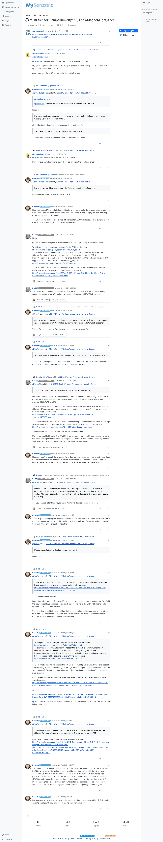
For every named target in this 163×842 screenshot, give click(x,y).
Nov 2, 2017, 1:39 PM (59, 31)
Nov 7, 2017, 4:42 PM (65, 540)
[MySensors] (11, 2)
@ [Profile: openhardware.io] (40, 57)
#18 (109, 721)
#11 (109, 381)
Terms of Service (105, 839)
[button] (11, 835)
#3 (109, 89)
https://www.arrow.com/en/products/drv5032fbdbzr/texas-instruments (62, 427)
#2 (109, 53)
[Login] (152, 2)
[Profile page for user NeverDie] (28, 91)
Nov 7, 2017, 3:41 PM (68, 235)
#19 (109, 765)
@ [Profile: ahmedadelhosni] (40, 93)
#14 (109, 515)
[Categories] (11, 11)
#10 (109, 346)
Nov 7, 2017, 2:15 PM (65, 207)
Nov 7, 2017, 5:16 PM (65, 721)
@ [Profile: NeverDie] (37, 61)
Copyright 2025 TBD (59, 839)
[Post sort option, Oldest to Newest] (128, 35)
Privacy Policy (91, 839)
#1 (109, 31)
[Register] (152, 12)
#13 (109, 479)
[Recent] (11, 16)
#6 (109, 207)
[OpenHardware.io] (11, 7)
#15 (109, 540)
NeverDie (35, 89)
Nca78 (34, 235)
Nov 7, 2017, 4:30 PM (65, 454)
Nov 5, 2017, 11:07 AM (58, 154)
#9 (109, 310)
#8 (109, 288)
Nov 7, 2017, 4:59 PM (65, 573)
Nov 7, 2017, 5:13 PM (65, 633)
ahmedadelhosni (38, 53)
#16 (109, 573)
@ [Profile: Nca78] (35, 314)
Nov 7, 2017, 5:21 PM (65, 765)
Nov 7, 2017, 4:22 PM (65, 346)
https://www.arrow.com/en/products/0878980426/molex (56, 263)
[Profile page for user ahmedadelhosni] (28, 55)
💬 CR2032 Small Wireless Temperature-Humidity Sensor (70, 314)
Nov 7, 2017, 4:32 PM (68, 479)
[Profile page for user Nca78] (28, 236)
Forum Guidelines (76, 839)
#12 (109, 454)
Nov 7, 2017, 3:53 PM (68, 288)
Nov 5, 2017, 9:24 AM (65, 89)
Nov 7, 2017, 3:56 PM (65, 310)
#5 (109, 178)
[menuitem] (152, 2)
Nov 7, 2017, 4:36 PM (65, 515)
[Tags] (11, 20)
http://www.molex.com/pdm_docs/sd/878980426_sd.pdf (56, 250)
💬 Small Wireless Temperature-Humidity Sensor (74, 93)
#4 (109, 154)
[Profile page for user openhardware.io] (28, 32)
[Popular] (11, 25)
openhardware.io (38, 31)
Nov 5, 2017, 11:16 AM (65, 178)
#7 (109, 235)
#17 (109, 633)
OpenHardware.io (31, 25)
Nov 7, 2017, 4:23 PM (68, 381)
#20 (109, 797)
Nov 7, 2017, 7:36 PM (65, 797)
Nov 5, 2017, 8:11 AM (58, 53)
